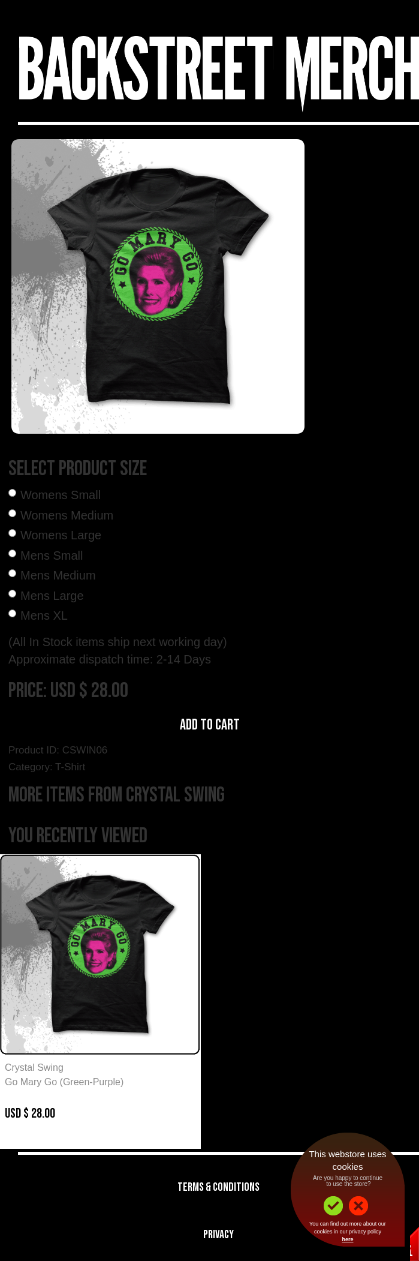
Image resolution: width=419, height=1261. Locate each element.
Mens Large (52, 595)
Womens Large (60, 535)
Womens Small (60, 495)
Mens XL (44, 615)
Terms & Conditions (218, 1187)
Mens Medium (58, 575)
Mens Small (51, 555)
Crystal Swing (34, 1067)
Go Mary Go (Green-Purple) (64, 1082)
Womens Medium (66, 515)
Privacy (218, 1234)
